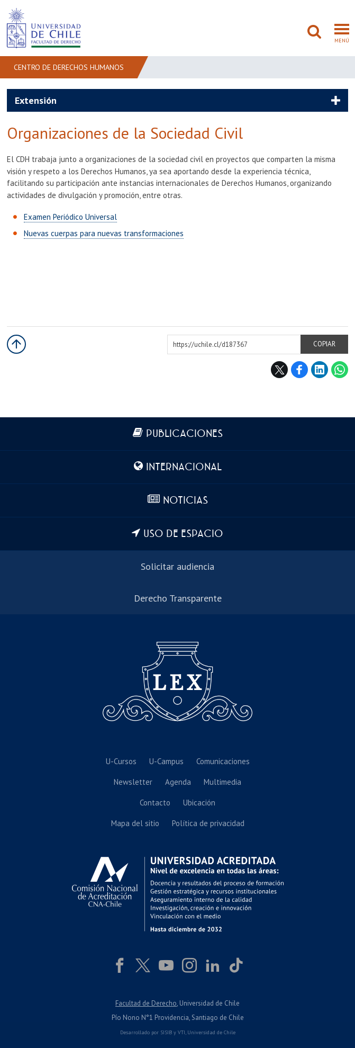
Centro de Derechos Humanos (69, 67)
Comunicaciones (223, 761)
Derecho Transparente (178, 598)
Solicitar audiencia (177, 566)
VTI (181, 1032)
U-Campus (166, 761)
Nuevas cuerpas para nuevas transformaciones (104, 233)
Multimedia (222, 782)
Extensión (36, 100)
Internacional (184, 467)
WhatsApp (339, 369)
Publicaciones (184, 434)
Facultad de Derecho (146, 1003)
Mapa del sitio (135, 823)
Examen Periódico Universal (70, 217)
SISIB (166, 1032)
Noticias (185, 500)
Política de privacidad (208, 823)
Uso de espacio (183, 534)
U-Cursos (121, 761)
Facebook (299, 370)
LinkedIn (319, 369)
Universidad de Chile (211, 1032)
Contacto (155, 803)
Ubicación (199, 803)
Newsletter (133, 782)
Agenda (178, 782)
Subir (16, 344)
